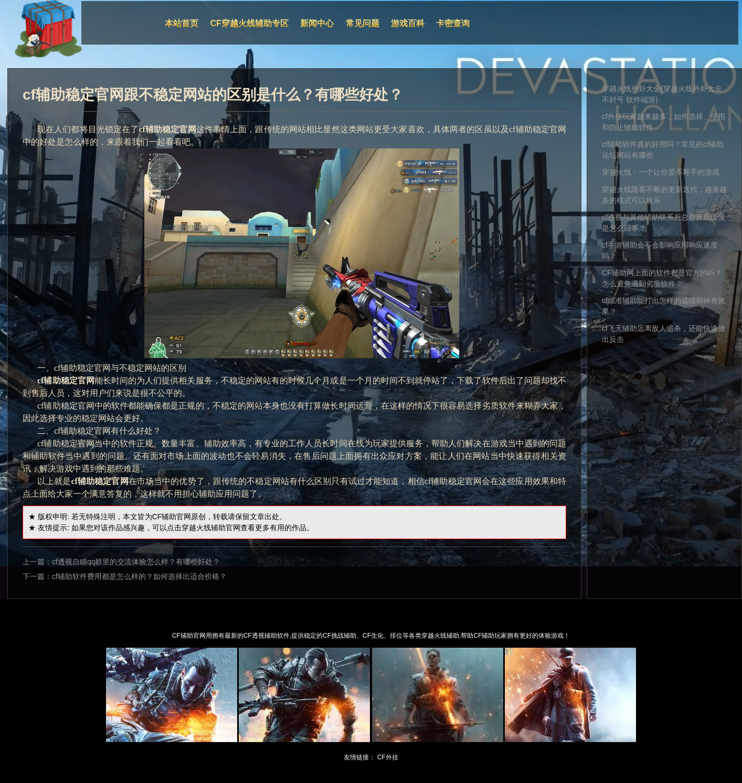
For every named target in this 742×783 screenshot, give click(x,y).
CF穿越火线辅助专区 (249, 23)
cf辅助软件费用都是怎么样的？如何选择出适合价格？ (139, 576)
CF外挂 (387, 757)
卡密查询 (453, 23)
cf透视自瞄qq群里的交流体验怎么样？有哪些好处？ (136, 561)
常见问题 (362, 23)
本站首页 (181, 23)
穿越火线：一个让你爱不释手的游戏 (660, 172)
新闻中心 (317, 23)
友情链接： (359, 757)
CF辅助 (164, 516)
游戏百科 (408, 23)
